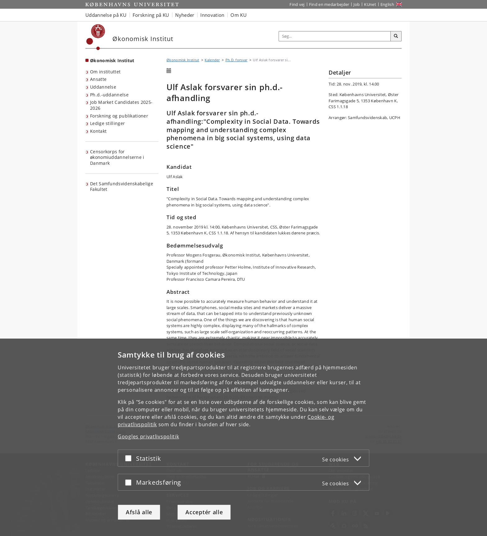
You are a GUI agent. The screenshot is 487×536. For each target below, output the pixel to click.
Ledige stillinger (107, 123)
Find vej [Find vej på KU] (296, 4)
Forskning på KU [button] (151, 15)
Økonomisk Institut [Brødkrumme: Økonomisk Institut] (182, 60)
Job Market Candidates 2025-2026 (121, 105)
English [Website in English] (387, 4)
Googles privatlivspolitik (148, 436)
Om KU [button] (238, 15)
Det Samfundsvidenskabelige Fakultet (121, 186)
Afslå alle (139, 512)
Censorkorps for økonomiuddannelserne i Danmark (117, 157)
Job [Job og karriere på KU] (356, 4)
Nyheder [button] (184, 15)
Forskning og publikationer (119, 116)
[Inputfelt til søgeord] (335, 36)
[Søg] (396, 36)
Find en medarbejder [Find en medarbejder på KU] (329, 4)
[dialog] (243, 437)
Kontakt (98, 131)
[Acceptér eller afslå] (129, 458)
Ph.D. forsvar (236, 60)
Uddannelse (103, 87)
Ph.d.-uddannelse (109, 95)
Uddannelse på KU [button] (105, 15)
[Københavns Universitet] (95, 37)
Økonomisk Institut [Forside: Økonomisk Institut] (112, 60)
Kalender (212, 60)
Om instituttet (105, 72)
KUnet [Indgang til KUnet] (370, 4)
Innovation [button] (212, 15)
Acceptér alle (204, 512)
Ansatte (98, 79)
